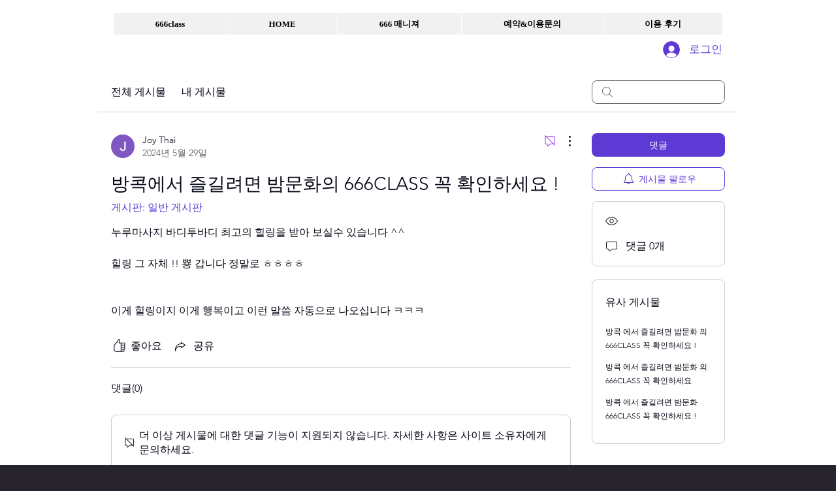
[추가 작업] (563, 141)
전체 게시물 (138, 92)
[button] (170, 24)
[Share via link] (193, 346)
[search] (658, 92)
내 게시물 (204, 92)
